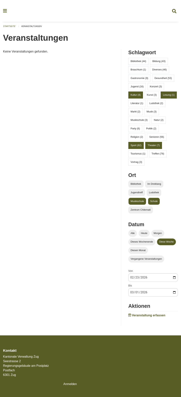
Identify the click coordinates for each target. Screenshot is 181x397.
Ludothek (154, 192)
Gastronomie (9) (139, 78)
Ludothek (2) (156, 103)
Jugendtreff (137, 192)
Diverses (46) (159, 69)
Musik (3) (152, 112)
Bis (130, 285)
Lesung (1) (169, 95)
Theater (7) (154, 145)
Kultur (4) (136, 95)
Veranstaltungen (31, 26)
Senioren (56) (156, 137)
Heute (144, 233)
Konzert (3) (156, 86)
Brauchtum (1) (138, 69)
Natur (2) (159, 120)
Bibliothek (136, 184)
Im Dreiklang (154, 184)
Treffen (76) (158, 154)
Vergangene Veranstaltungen (146, 259)
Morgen (158, 233)
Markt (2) (135, 112)
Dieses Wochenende (142, 242)
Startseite (9, 26)
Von (130, 271)
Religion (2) (137, 137)
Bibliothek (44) (138, 61)
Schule (154, 201)
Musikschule (137, 201)
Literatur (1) (137, 103)
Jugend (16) (137, 86)
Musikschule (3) (139, 120)
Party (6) (135, 128)
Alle (133, 233)
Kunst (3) (152, 95)
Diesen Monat (138, 250)
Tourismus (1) (138, 154)
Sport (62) (136, 145)
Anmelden (70, 384)
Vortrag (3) (136, 162)
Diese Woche (166, 242)
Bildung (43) (158, 61)
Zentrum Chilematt (141, 210)
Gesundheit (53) (163, 78)
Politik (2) (151, 128)
